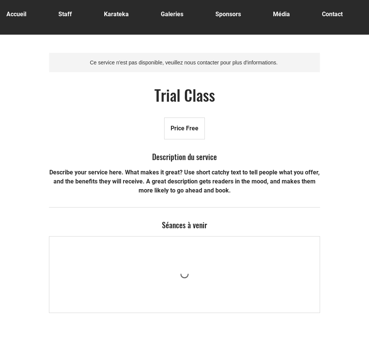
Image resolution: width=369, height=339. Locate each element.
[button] (182, 14)
